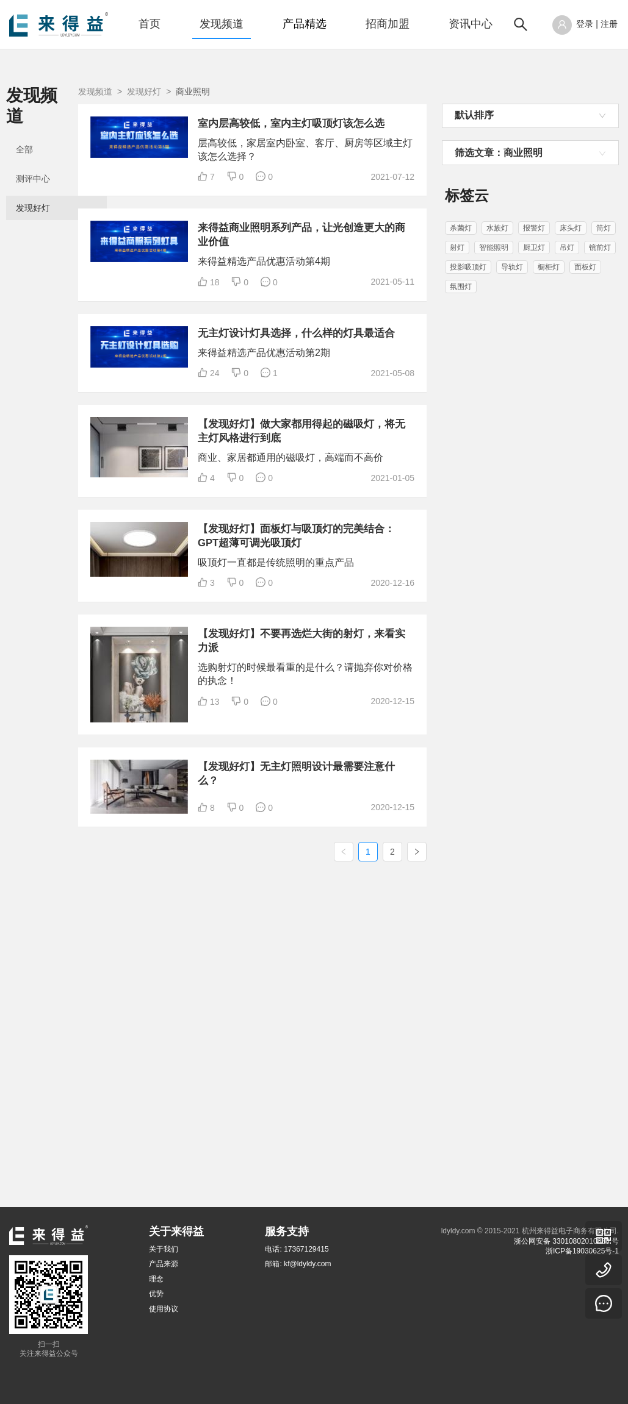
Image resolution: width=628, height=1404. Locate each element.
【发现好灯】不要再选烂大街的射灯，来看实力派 (358, 886)
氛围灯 (461, 286)
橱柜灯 (549, 267)
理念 (156, 1279)
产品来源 (163, 1264)
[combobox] (530, 116)
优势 (156, 1293)
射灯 (457, 247)
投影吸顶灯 (468, 267)
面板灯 (585, 267)
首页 (150, 24)
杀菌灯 (461, 228)
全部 (24, 129)
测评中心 (33, 158)
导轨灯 (512, 267)
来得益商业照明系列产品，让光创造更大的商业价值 (358, 281)
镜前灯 (600, 247)
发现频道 (222, 24)
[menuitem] (149, 24)
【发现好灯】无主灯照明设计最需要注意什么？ (358, 1044)
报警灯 (534, 228)
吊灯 (567, 247)
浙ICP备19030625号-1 (582, 1251)
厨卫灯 (534, 247)
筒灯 (603, 228)
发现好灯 (33, 188)
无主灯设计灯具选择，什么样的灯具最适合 (358, 426)
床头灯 (571, 228)
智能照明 (493, 247)
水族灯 (497, 228)
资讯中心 (471, 24)
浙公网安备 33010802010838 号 (566, 1241)
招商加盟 (388, 24)
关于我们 (163, 1249)
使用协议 (163, 1309)
